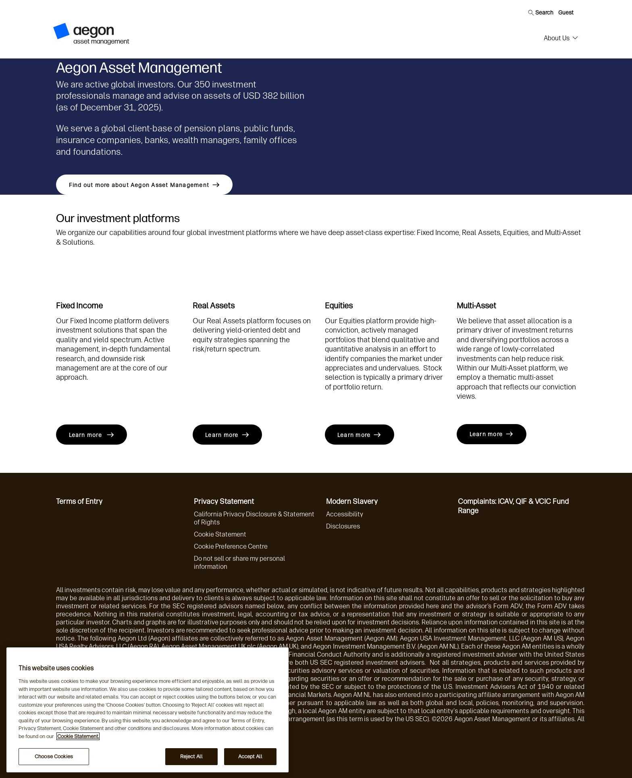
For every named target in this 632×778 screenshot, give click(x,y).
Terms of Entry (79, 501)
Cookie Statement (220, 534)
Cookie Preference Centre (231, 546)
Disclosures (343, 526)
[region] (147, 709)
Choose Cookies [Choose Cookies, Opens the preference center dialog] (54, 756)
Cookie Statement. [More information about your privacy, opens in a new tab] (78, 736)
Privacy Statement (224, 501)
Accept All (250, 756)
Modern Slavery (352, 501)
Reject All (191, 756)
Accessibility (344, 514)
